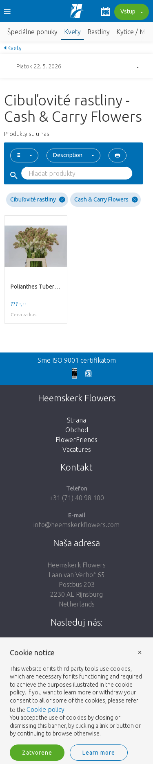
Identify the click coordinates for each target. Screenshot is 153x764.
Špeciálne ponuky (32, 31)
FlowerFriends (76, 439)
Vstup (130, 12)
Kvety (72, 31)
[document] (76, 693)
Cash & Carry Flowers (106, 200)
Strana (76, 420)
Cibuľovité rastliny (37, 200)
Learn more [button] (98, 752)
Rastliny (98, 31)
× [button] (139, 652)
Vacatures (76, 449)
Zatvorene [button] (37, 752)
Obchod (76, 429)
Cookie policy (45, 709)
